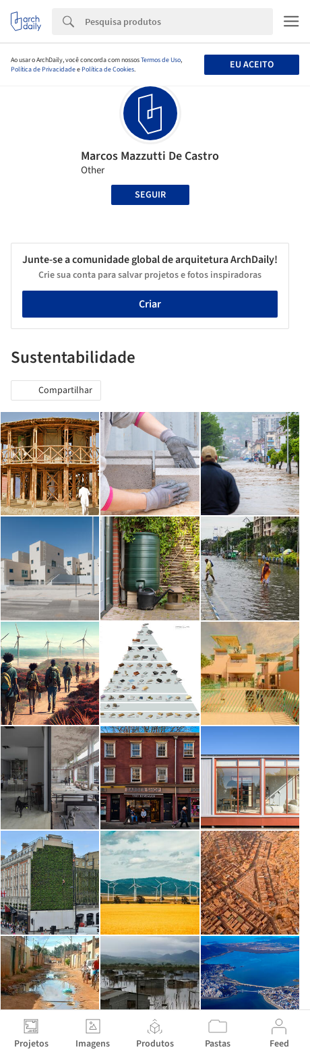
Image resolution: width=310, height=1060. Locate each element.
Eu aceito (252, 64)
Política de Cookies (108, 69)
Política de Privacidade (43, 69)
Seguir (150, 195)
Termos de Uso (161, 60)
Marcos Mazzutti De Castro (150, 156)
